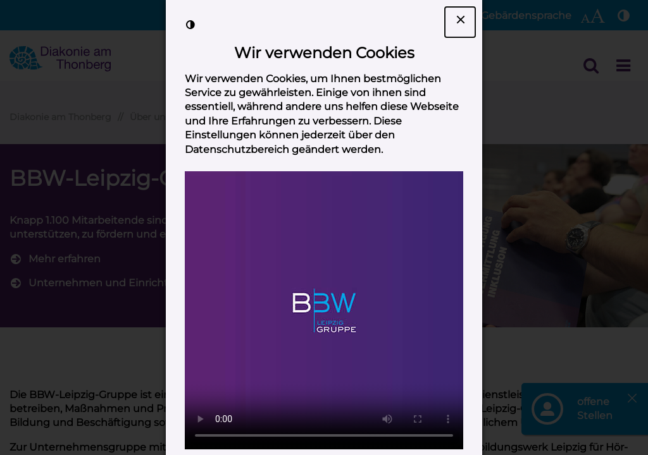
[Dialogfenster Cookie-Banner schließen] (460, 22)
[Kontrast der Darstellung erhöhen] (190, 24)
